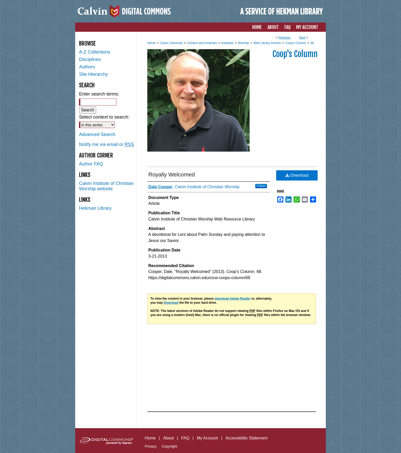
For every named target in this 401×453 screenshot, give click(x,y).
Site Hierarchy (93, 74)
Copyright (169, 446)
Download (297, 175)
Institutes (227, 43)
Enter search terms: (99, 94)
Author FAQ (91, 163)
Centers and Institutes (202, 43)
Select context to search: (104, 117)
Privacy (151, 446)
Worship (243, 43)
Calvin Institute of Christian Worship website (106, 186)
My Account (207, 438)
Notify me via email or (106, 144)
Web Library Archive (267, 43)
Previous (285, 37)
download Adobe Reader (232, 298)
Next (302, 37)
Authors (87, 66)
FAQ (185, 438)
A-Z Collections (94, 52)
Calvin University (171, 43)
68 (312, 43)
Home (151, 43)
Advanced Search (97, 134)
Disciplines (90, 59)
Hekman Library (95, 208)
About (168, 438)
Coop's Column (295, 43)
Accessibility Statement (246, 438)
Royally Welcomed (171, 174)
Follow (261, 185)
